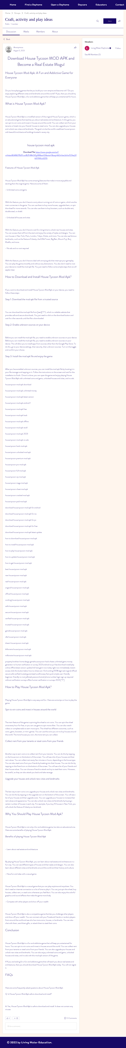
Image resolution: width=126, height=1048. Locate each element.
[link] (11, 31)
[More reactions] (16, 1018)
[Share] (75, 47)
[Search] (97, 21)
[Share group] (119, 20)
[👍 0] (8, 1018)
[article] (41, 538)
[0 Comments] (70, 1018)
